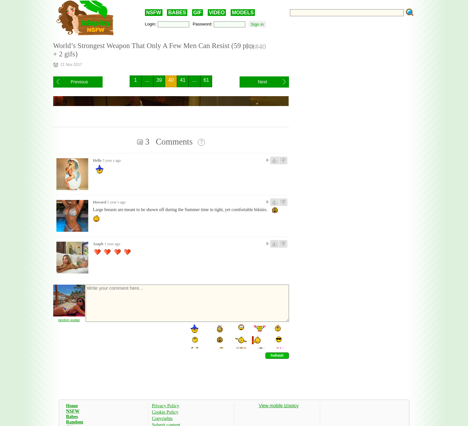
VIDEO (217, 12)
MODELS (243, 12)
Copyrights (162, 418)
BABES (177, 12)
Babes (72, 416)
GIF (197, 12)
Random (74, 421)
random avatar (69, 320)
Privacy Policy (165, 405)
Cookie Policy (165, 412)
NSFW (153, 12)
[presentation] (133, 335)
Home (72, 405)
